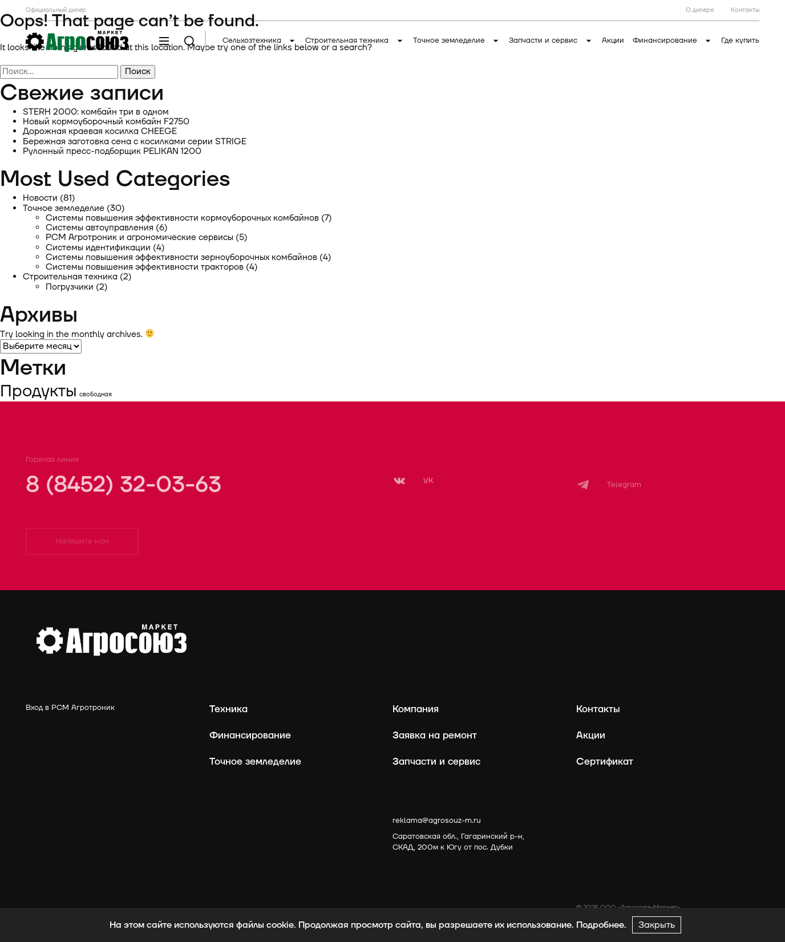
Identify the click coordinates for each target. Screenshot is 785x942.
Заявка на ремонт (434, 735)
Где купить (740, 40)
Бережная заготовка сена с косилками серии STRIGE (134, 142)
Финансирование (673, 40)
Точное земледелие (457, 40)
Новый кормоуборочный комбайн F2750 (106, 122)
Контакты (598, 709)
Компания (415, 709)
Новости (40, 198)
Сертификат (604, 761)
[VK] (412, 497)
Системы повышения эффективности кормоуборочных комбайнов (182, 218)
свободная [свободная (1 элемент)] (95, 394)
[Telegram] (608, 504)
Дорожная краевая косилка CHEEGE (100, 131)
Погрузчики (70, 287)
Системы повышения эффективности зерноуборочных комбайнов (181, 257)
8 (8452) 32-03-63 (123, 495)
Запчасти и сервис (551, 40)
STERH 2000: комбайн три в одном (96, 112)
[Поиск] (189, 41)
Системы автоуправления (99, 228)
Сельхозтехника (259, 40)
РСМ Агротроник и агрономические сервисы (139, 237)
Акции (613, 40)
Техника (228, 709)
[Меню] (164, 41)
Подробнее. (601, 925)
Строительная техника (354, 40)
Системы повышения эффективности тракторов (145, 267)
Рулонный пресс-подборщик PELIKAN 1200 (112, 151)
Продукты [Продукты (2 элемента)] (38, 391)
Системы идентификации (98, 248)
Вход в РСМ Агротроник (70, 708)
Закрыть (656, 925)
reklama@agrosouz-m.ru (436, 820)
